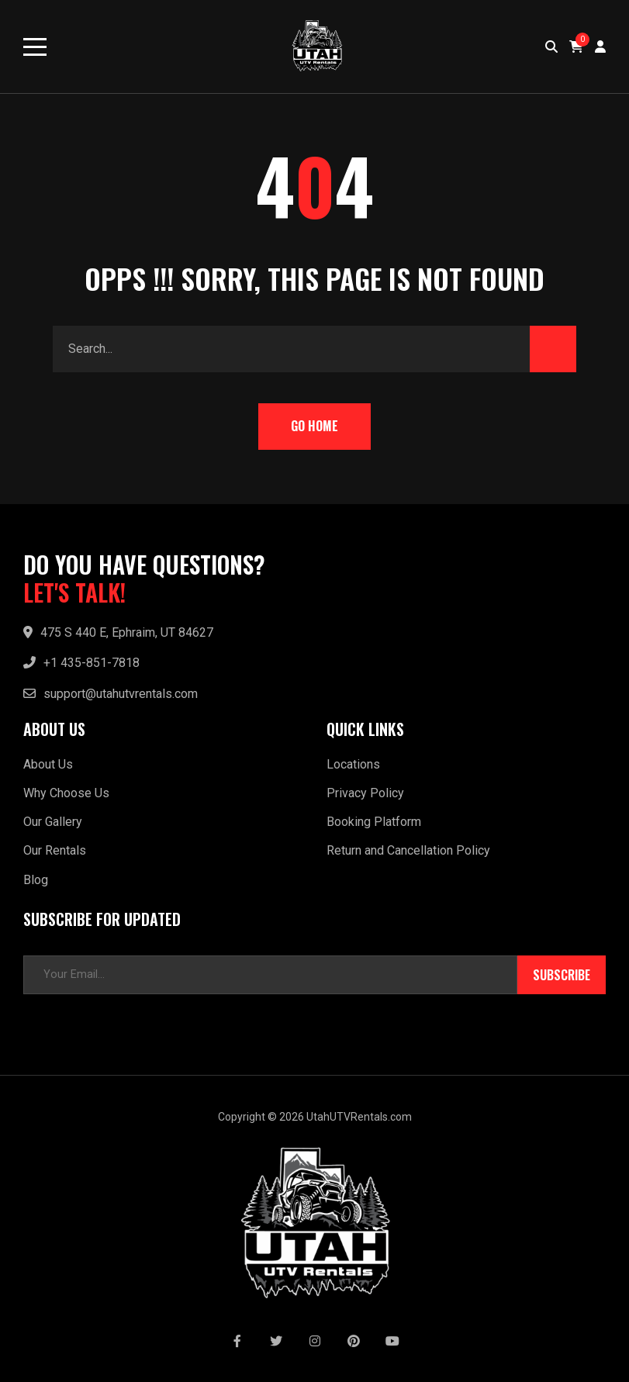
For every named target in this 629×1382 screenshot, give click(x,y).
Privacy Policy (365, 793)
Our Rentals (54, 850)
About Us (48, 764)
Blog (35, 879)
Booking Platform (374, 821)
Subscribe (561, 975)
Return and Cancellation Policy (408, 850)
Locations (353, 764)
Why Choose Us (66, 793)
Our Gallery (52, 821)
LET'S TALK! (74, 592)
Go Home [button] (314, 425)
